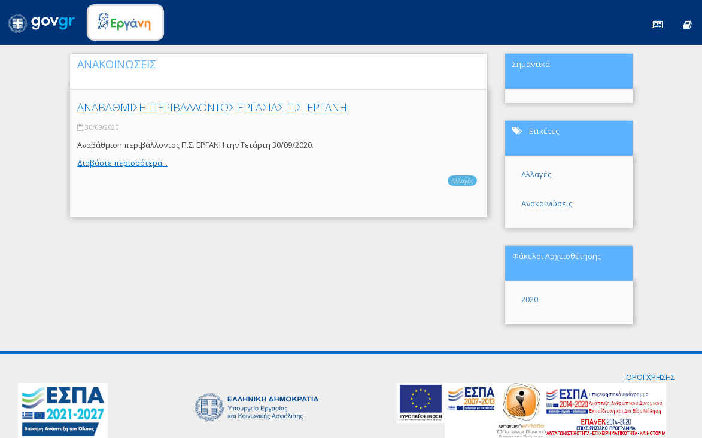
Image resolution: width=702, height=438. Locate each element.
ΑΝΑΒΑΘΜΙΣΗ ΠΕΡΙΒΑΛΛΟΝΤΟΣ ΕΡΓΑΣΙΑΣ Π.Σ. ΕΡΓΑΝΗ (212, 107)
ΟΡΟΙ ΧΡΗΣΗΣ (650, 377)
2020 (529, 299)
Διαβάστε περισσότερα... (122, 162)
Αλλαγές (462, 180)
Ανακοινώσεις (546, 203)
